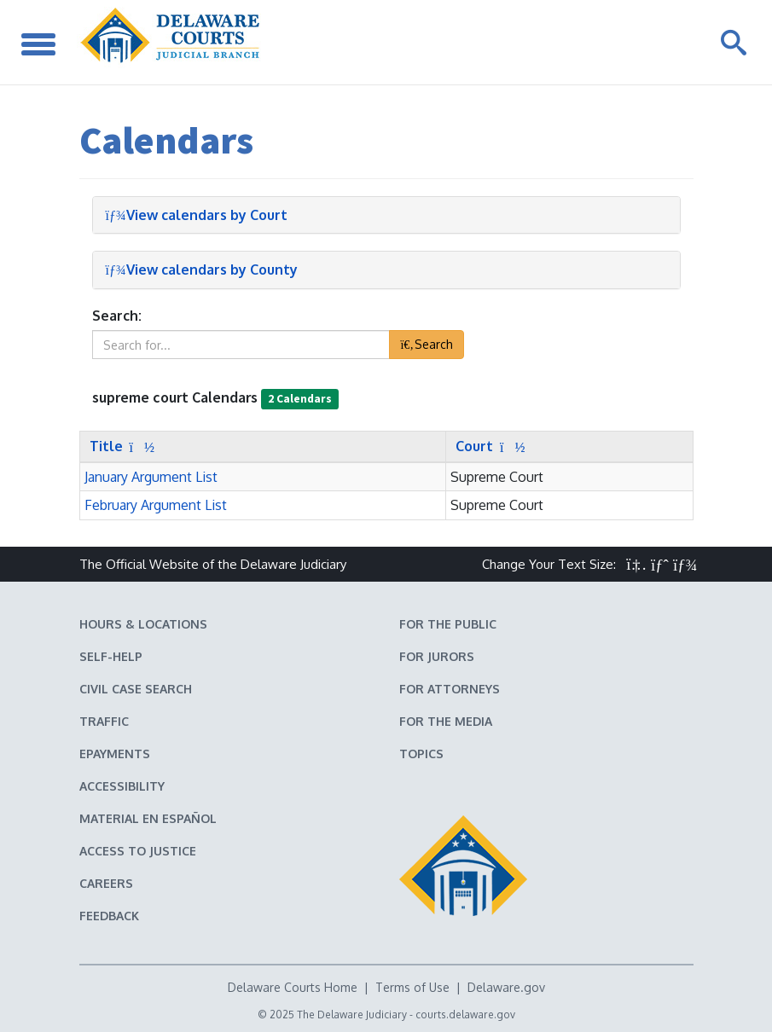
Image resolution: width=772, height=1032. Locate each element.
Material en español (148, 818)
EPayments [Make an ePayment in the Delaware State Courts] (114, 753)
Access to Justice (137, 851)
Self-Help (110, 656)
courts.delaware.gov (465, 1014)
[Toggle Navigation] (38, 42)
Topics (421, 753)
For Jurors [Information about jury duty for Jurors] (436, 656)
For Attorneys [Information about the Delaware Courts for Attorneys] (449, 688)
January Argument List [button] (151, 476)
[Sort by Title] (118, 446)
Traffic (104, 721)
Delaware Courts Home (292, 987)
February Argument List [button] (155, 504)
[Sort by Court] (486, 446)
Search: (117, 315)
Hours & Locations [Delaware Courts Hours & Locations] (143, 624)
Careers (106, 883)
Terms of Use (412, 987)
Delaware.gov (506, 987)
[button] (636, 564)
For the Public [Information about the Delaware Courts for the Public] (447, 624)
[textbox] (241, 344)
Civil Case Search (135, 688)
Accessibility (122, 786)
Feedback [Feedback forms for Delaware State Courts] (109, 915)
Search (427, 344)
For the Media (445, 721)
